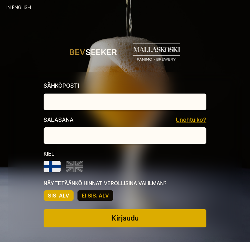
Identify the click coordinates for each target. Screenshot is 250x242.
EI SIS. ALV (95, 195)
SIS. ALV (58, 195)
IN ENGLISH (19, 7)
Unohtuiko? (191, 120)
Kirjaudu (125, 218)
